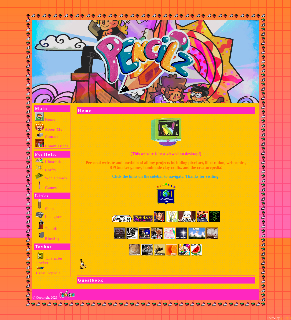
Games (46, 187)
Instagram (49, 217)
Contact (47, 137)
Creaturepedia (48, 270)
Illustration (50, 162)
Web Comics (51, 178)
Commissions (52, 146)
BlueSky (47, 238)
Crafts (45, 170)
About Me (48, 129)
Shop (44, 209)
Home (45, 119)
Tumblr (46, 228)
